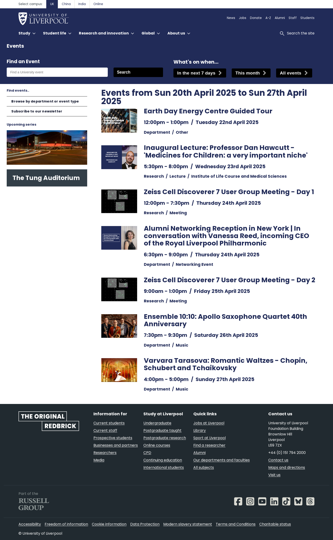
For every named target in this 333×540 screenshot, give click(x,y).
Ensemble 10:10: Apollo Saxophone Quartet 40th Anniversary (225, 320)
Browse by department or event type (45, 101)
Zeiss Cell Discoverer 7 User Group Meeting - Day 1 (229, 191)
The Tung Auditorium (46, 178)
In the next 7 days (196, 73)
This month (247, 73)
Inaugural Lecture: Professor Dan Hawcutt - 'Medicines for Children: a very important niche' (226, 151)
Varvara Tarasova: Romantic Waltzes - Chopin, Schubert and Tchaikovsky (225, 364)
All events (290, 73)
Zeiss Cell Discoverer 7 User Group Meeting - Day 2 (229, 280)
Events (15, 46)
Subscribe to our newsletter (36, 111)
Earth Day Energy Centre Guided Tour (208, 111)
